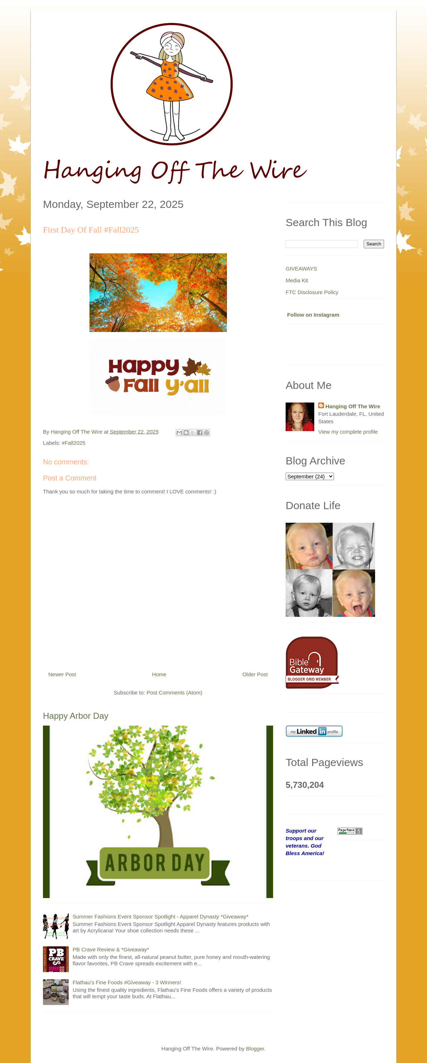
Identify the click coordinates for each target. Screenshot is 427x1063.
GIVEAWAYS (301, 268)
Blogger (255, 1048)
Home (159, 674)
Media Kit (297, 280)
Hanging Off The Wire (352, 406)
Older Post (255, 674)
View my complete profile (348, 432)
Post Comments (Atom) (174, 692)
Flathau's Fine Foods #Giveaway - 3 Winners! (127, 982)
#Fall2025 (74, 443)
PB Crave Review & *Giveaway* (111, 949)
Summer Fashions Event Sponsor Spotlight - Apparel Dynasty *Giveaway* (160, 916)
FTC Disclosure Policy (312, 292)
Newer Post (62, 674)
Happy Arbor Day (75, 716)
